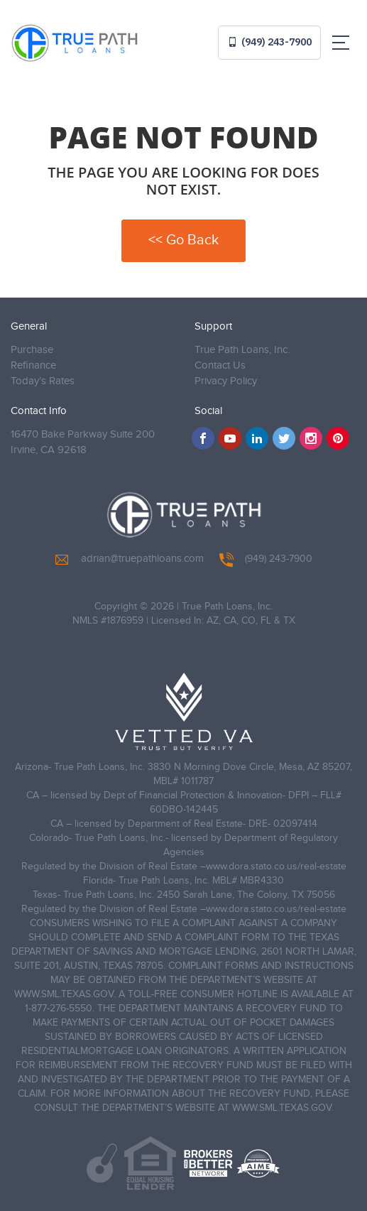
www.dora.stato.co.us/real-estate (276, 866)
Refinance (33, 365)
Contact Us (220, 365)
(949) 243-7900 (269, 42)
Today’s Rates (43, 381)
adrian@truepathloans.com (129, 559)
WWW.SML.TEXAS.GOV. (65, 994)
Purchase (32, 350)
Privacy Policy (226, 381)
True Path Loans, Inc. (242, 350)
